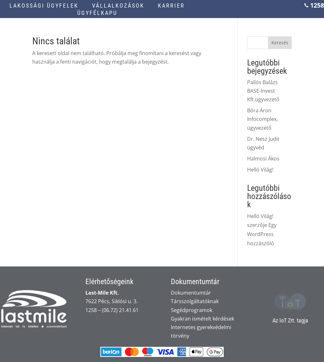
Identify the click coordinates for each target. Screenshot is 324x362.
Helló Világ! (260, 169)
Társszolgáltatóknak (195, 301)
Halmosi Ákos (263, 158)
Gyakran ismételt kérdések (202, 318)
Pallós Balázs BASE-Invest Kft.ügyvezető (263, 91)
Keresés (279, 43)
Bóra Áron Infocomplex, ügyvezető (262, 119)
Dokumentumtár (191, 292)
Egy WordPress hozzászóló (262, 234)
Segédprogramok (191, 310)
